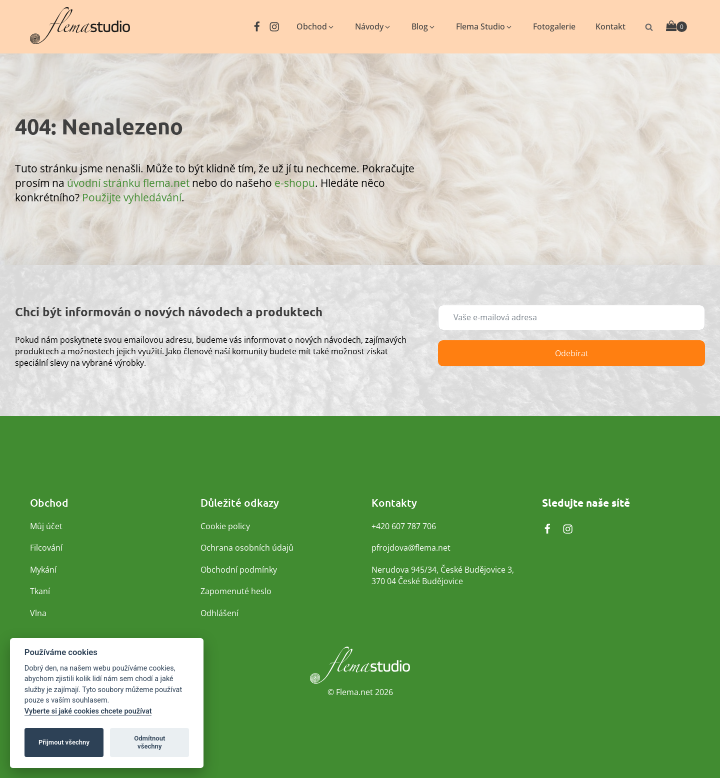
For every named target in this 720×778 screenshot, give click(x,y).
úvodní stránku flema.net (128, 182)
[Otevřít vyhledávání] (649, 26)
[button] (315, 26)
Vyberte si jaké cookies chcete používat (88, 711)
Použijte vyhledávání (132, 197)
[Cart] (676, 26)
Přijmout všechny (64, 742)
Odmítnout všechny (149, 742)
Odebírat (571, 353)
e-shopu (294, 182)
